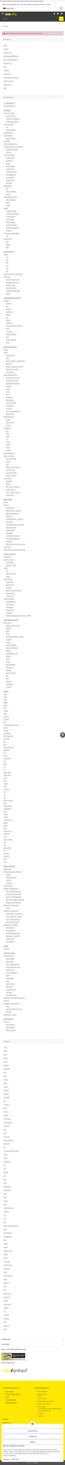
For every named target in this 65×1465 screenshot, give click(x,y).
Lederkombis (10, 400)
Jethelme (9, 364)
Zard (5, 1329)
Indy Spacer (9, 522)
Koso (5, 778)
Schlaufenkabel (11, 989)
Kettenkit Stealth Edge (13, 291)
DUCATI (8, 642)
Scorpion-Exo (8, 1265)
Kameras (6, 1001)
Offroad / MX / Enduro (13, 467)
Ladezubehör (10, 939)
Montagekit (9, 533)
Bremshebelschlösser (13, 964)
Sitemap (6, 70)
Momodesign (8, 806)
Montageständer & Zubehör (12, 872)
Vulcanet (6, 1325)
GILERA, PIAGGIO (11, 645)
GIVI (7, 188)
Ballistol (6, 1065)
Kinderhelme (10, 372)
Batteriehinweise (11, 1403)
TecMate (6, 853)
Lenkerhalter (10, 177)
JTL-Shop (35, 1462)
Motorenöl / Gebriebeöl (11, 905)
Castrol (8, 908)
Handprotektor (8, 133)
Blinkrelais (9, 516)
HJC (5, 753)
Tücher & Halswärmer (13, 411)
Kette (7, 981)
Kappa (8, 194)
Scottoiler (7, 834)
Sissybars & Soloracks (13, 119)
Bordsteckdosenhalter (13, 933)
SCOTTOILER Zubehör (13, 922)
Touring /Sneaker (11, 473)
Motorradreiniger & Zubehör (15, 900)
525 (7, 268)
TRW (5, 859)
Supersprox (7, 1304)
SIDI (5, 842)
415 (7, 257)
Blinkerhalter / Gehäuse (13, 510)
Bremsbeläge (10, 1027)
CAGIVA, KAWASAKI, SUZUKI (14, 637)
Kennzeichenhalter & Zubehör (13, 147)
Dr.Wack (6, 1104)
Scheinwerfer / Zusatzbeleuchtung (15, 550)
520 (7, 265)
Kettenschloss (10, 984)
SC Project (9, 331)
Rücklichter (7, 547)
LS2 (7, 439)
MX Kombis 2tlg (11, 403)
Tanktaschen (10, 596)
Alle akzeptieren (33, 1431)
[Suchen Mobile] (30, 19)
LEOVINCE (9, 323)
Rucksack (9, 588)
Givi (7, 127)
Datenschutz (15, 1459)
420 (7, 260)
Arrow (5, 705)
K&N (5, 1183)
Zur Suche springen (23, 1)
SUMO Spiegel (10, 222)
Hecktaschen (10, 582)
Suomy (6, 1301)
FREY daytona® (8, 736)
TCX (5, 851)
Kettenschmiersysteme (11, 911)
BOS (7, 306)
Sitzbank (6, 949)
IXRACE (8, 320)
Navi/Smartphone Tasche (14, 1009)
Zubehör (8, 152)
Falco (5, 1108)
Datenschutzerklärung (13, 1394)
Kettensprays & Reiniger (13, 894)
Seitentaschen (10, 593)
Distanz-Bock (10, 158)
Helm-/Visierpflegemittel (13, 891)
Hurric (6, 755)
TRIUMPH (9, 681)
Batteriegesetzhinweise (11, 77)
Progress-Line (8, 820)
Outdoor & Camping (10, 1014)
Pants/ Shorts (10, 422)
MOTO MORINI (10, 665)
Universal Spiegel (11, 225)
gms (7, 431)
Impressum (6, 1459)
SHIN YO (6, 1283)
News (5, 45)
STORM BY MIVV (11, 340)
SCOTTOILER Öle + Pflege (14, 916)
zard (5, 862)
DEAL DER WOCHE (9, 106)
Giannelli (6, 739)
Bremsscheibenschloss (13, 967)
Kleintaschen (10, 585)
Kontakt (6, 49)
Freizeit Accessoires (12, 380)
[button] (54, 14)
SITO (7, 337)
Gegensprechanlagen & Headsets (14, 998)
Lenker (8, 163)
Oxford (8, 205)
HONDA (8, 651)
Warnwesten (10, 414)
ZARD (7, 343)
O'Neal (8, 442)
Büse (5, 1076)
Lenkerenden (10, 169)
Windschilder (8, 239)
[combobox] (30, 8)
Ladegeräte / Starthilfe (11, 925)
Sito (5, 845)
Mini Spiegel (10, 219)
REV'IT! (8, 447)
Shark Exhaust (8, 839)
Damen (8, 461)
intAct (5, 1158)
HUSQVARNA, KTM (12, 653)
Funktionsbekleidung (12, 383)
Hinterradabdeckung (10, 144)
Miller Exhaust (8, 800)
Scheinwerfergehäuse (13, 538)
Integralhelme (10, 355)
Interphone (7, 758)
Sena (5, 837)
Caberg (6, 711)
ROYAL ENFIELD (11, 673)
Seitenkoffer (10, 562)
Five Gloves (7, 733)
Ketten (6, 254)
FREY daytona (8, 1122)
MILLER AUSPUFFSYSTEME (14, 326)
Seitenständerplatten (10, 197)
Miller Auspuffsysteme (11, 1226)
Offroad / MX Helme (12, 369)
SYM (7, 678)
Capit (5, 714)
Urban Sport (10, 495)
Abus (5, 697)
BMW (7, 631)
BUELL (8, 634)
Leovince (6, 1211)
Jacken (8, 392)
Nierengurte (10, 406)
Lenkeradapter (10, 166)
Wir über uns (8, 52)
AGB (5, 67)
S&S (7, 676)
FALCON (8, 309)
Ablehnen (33, 1442)
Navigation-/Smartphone (11, 1003)
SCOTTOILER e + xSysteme (14, 914)
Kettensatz (7, 277)
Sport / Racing (10, 470)
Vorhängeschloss (11, 995)
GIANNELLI (9, 312)
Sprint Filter (7, 623)
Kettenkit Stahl (10, 285)
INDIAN (8, 656)
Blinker (6, 502)
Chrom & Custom (9, 113)
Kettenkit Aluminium (12, 282)
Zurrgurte (9, 883)
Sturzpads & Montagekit (11, 233)
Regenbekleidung (9, 453)
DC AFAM (6, 1097)
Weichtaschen (8, 579)
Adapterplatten (11, 601)
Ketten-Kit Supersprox (13, 279)
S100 (5, 828)
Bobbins (8, 874)
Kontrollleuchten (11, 527)
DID (5, 722)
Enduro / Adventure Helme (14, 366)
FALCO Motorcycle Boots (11, 725)
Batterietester (10, 928)
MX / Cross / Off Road (12, 487)
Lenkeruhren (10, 180)
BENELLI (8, 628)
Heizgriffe (7, 141)
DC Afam (6, 719)
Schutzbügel (8, 186)
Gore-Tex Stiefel (11, 475)
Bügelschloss (10, 970)
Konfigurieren (33, 1436)
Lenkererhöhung (11, 172)
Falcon (6, 728)
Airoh (5, 700)
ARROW (8, 303)
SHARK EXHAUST (11, 334)
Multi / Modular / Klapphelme (15, 361)
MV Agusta (9, 667)
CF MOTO (9, 639)
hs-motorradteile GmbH (11, 1151)
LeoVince (6, 789)
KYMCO (8, 662)
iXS (5, 769)
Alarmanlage (10, 959)
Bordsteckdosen (11, 930)
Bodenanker (10, 961)
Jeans (7, 394)
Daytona (6, 716)
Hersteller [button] (5, 1344)
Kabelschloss (10, 978)
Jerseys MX (9, 397)
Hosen (8, 389)
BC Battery (7, 1069)
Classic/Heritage (11, 459)
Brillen (6, 350)
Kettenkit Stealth (11, 288)
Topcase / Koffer (11, 565)
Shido (5, 1279)
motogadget (7, 809)
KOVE (7, 659)
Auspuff (6, 301)
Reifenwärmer (8, 886)
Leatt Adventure (9, 1208)
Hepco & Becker (11, 130)
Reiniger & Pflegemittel (11, 888)
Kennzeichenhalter (12, 149)
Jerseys (8, 420)
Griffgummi (9, 161)
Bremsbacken (10, 1024)
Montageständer (11, 877)
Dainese (6, 1090)
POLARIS (8, 670)
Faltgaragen (7, 869)
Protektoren (7, 428)
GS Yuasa (7, 1136)
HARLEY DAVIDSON (12, 648)
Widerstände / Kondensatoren (15, 544)
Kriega (6, 783)
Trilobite (8, 450)
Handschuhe (8, 478)
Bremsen (6, 1022)
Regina (8, 293)
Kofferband (9, 987)
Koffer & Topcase (9, 560)
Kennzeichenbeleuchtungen (15, 524)
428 (7, 263)
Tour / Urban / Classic (13, 492)
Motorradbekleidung (10, 375)
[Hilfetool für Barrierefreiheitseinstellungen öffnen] (62, 734)
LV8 (5, 797)
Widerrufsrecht (8, 81)
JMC (5, 1179)
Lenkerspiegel (10, 216)
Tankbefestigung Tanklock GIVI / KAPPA (18, 615)
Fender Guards (10, 116)
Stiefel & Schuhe (9, 456)
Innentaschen (10, 604)
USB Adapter (10, 942)
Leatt (7, 436)
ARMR (5, 702)
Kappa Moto (7, 772)
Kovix (5, 781)
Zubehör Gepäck (9, 599)
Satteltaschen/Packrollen (14, 590)
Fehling (6, 730)
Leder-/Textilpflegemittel (14, 897)
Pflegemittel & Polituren (13, 902)
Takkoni (6, 1308)
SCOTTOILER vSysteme (13, 919)
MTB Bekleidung (9, 417)
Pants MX (9, 408)
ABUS (5, 1051)
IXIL (7, 317)
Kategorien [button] (6, 1339)
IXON (7, 433)
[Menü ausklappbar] (2, 13)
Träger (6, 568)
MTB (7, 358)
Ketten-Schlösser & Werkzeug (13, 274)
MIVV (7, 329)
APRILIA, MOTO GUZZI (13, 625)
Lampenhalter (10, 530)
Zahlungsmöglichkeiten (11, 56)
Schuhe (8, 425)
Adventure (9, 481)
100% (5, 694)
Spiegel (6, 208)
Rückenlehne (10, 610)
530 (7, 271)
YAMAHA (8, 687)
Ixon (5, 1169)
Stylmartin (7, 1297)
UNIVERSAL (9, 684)
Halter (8, 975)
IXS (5, 767)
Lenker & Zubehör (9, 155)
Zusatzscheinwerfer (12, 121)
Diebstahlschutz (9, 956)
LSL (5, 795)
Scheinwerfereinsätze (13, 536)
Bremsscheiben (11, 1030)
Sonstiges (9, 183)
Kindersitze (7, 557)
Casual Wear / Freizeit (13, 378)
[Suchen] (61, 19)
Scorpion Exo (8, 831)
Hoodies (8, 386)
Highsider (7, 750)
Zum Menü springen (36, 1)
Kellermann (7, 775)
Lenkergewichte (11, 175)
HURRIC (8, 315)
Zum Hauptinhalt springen (8, 1)
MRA (7, 247)
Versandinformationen (11, 60)
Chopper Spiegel (11, 211)
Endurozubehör (9, 124)
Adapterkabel (10, 508)
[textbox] (30, 8)
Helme (6, 352)
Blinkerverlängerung (12, 513)
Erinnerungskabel (11, 973)
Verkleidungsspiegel (12, 228)
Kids (7, 464)
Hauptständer (8, 135)
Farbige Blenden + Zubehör (14, 519)
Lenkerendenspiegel (12, 214)
